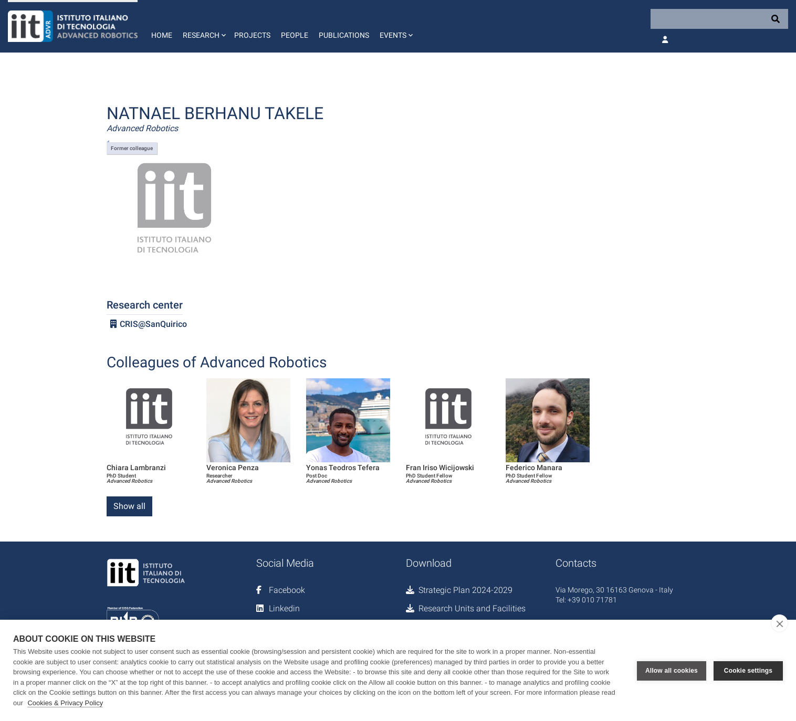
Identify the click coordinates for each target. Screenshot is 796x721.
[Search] (719, 19)
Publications (344, 35)
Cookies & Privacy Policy (65, 703)
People (294, 35)
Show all (129, 506)
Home (161, 35)
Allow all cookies (671, 670)
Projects (252, 35)
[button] (203, 26)
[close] (779, 623)
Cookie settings (748, 670)
